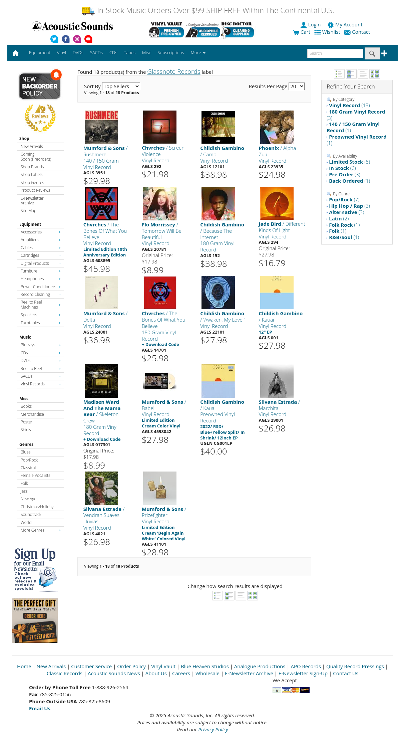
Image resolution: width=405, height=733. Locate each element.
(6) (342, 168)
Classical (28, 468)
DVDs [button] (78, 52)
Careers (181, 673)
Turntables (41, 323)
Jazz (24, 491)
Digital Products (41, 263)
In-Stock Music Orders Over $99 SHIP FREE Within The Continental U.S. (207, 10)
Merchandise (32, 414)
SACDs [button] (96, 52)
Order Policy (131, 666)
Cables (41, 247)
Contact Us (345, 673)
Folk (24, 483)
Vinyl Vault (163, 666)
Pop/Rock (29, 460)
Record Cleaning (41, 294)
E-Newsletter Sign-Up (303, 673)
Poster (26, 422)
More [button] (198, 52)
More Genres (41, 530)
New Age (28, 499)
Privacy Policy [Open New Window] (213, 729)
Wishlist (328, 31)
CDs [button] (113, 52)
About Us (156, 673)
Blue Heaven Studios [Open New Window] (205, 666)
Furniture (41, 271)
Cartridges (41, 255)
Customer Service (91, 666)
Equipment (30, 224)
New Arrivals (32, 146)
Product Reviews (35, 190)
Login (311, 24)
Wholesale (207, 673)
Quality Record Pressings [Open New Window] (355, 666)
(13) (349, 105)
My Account (345, 24)
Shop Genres (32, 182)
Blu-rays (41, 345)
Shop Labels (31, 174)
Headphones (41, 279)
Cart (301, 31)
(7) (344, 199)
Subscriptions (170, 52)
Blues (26, 452)
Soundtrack (31, 514)
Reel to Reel (41, 368)
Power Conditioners (41, 287)
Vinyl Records (41, 384)
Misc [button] (146, 52)
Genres (26, 444)
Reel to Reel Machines (41, 304)
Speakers (41, 315)
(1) (353, 127)
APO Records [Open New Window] (306, 666)
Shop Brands (32, 167)
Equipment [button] (39, 52)
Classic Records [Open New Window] (64, 673)
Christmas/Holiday (37, 507)
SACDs (41, 376)
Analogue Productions (260, 666)
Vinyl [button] (61, 52)
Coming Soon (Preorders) (36, 156)
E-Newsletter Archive (32, 200)
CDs (41, 353)
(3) (356, 114)
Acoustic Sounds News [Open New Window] (114, 673)
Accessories (41, 232)
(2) (339, 218)
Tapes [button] (129, 52)
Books (26, 406)
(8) (349, 161)
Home (24, 666)
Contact (357, 31)
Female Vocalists (35, 475)
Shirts (26, 429)
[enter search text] (335, 53)
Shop (24, 138)
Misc (23, 398)
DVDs (41, 360)
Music (25, 337)
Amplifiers (41, 239)
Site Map (28, 210)
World (26, 522)
